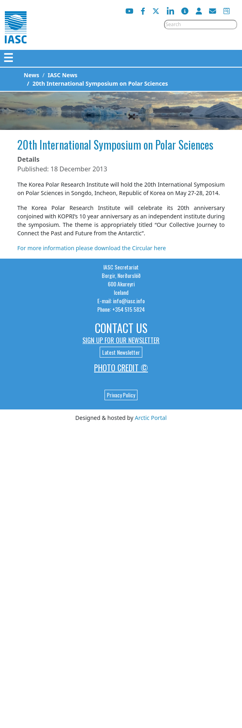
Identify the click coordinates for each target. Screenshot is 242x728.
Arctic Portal (150, 418)
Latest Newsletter (121, 352)
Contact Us (121, 328)
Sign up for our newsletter (121, 340)
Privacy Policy (121, 395)
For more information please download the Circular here (91, 248)
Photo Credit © (121, 368)
